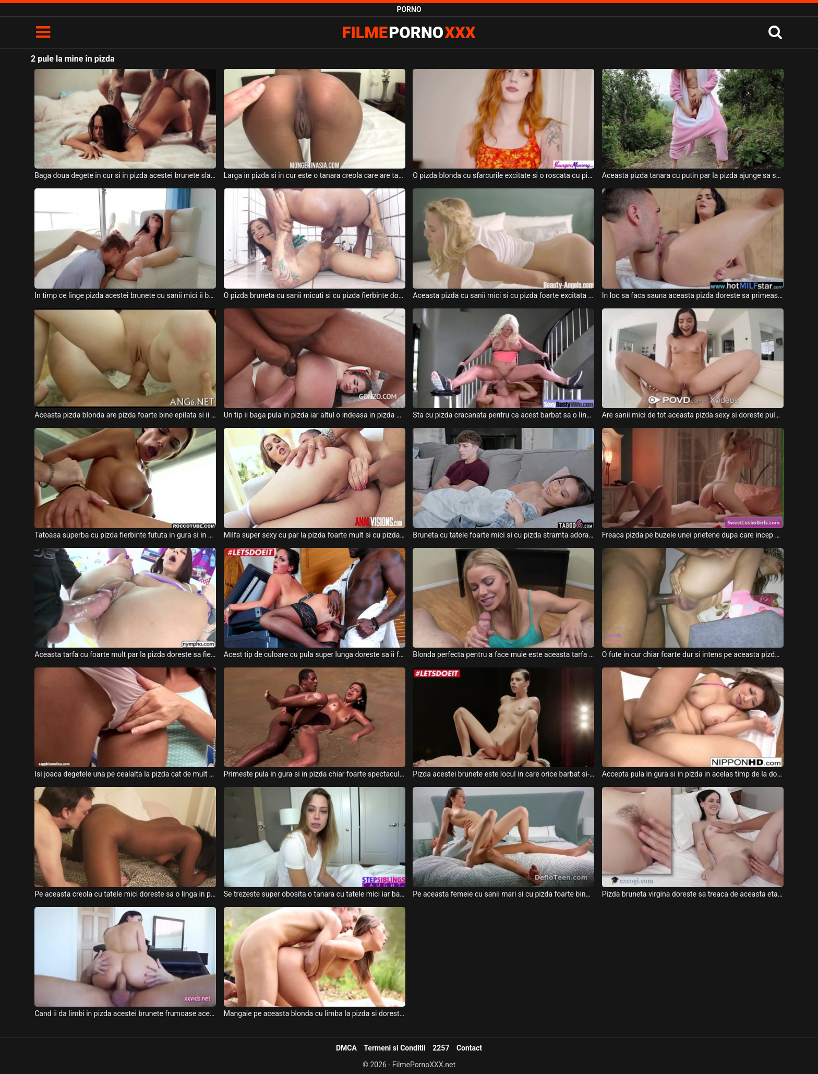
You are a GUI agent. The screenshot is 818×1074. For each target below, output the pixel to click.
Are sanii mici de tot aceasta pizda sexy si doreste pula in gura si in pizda (693, 415)
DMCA (346, 1048)
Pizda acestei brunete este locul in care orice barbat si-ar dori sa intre (503, 774)
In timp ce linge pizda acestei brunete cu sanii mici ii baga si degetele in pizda (125, 295)
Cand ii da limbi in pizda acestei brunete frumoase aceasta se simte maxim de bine (125, 1013)
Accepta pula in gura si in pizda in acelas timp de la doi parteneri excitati (693, 774)
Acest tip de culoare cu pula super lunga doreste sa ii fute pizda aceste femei (314, 654)
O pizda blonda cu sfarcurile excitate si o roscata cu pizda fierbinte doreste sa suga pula (503, 175)
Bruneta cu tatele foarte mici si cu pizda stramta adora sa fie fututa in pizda (503, 535)
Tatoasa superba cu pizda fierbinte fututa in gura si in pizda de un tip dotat (125, 535)
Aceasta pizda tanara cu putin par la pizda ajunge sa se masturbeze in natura (693, 175)
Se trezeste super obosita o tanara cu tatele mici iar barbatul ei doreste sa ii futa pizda (314, 894)
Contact (469, 1048)
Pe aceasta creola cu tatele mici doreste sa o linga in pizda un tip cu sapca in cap (125, 894)
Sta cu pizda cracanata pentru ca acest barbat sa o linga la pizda (503, 415)
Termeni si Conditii (394, 1048)
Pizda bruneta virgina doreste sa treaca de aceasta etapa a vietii (693, 894)
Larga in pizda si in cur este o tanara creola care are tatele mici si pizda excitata (314, 175)
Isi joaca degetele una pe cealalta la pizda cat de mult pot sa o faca (125, 774)
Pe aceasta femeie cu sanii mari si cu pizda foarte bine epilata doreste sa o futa (503, 894)
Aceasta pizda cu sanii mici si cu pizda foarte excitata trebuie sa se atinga (503, 295)
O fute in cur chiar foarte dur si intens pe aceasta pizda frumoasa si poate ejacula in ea (693, 654)
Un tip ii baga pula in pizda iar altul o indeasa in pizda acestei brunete (314, 415)
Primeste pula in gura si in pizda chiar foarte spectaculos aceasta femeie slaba (314, 774)
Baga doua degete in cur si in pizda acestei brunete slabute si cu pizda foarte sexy (125, 175)
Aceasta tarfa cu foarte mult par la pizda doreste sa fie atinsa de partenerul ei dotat (125, 654)
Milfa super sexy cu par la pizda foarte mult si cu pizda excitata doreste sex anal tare (314, 535)
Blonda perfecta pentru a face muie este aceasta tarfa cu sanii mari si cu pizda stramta (503, 654)
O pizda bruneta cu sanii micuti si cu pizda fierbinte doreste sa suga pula (314, 295)
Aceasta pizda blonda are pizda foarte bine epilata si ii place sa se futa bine (125, 415)
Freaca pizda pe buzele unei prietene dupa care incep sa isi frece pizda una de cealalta (693, 535)
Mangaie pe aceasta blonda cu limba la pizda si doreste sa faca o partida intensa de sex (314, 1013)
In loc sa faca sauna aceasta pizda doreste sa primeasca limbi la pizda (693, 295)
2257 (440, 1048)
